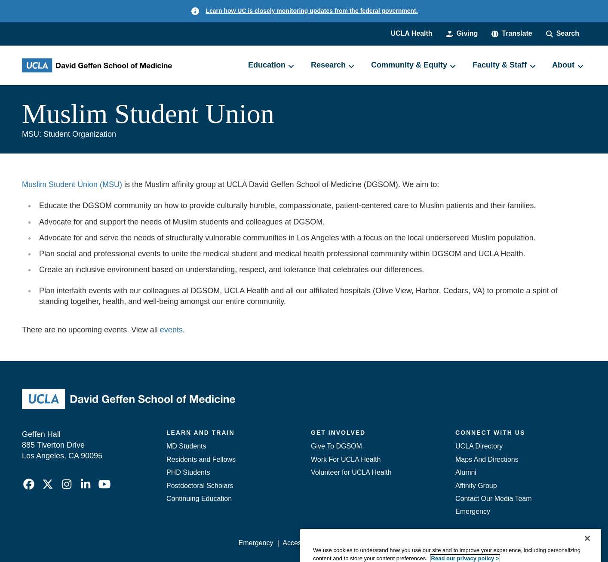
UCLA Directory (479, 446)
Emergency (472, 511)
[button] (512, 34)
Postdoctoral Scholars (199, 485)
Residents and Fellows (201, 459)
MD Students (186, 446)
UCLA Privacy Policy (360, 543)
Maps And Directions (487, 459)
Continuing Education (199, 498)
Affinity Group (476, 485)
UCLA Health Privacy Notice (444, 543)
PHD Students (188, 472)
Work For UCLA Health (346, 459)
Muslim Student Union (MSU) (72, 184)
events (171, 330)
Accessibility (301, 543)
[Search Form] (562, 34)
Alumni (465, 472)
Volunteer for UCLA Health (351, 472)
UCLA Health (411, 33)
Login (504, 543)
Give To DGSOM (336, 446)
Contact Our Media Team (493, 498)
